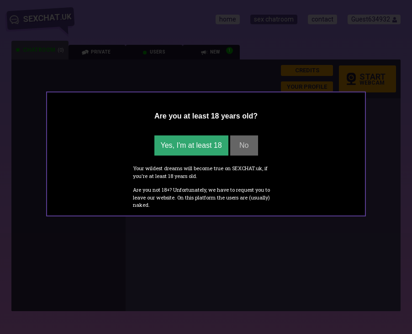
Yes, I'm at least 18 (191, 145)
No (243, 145)
